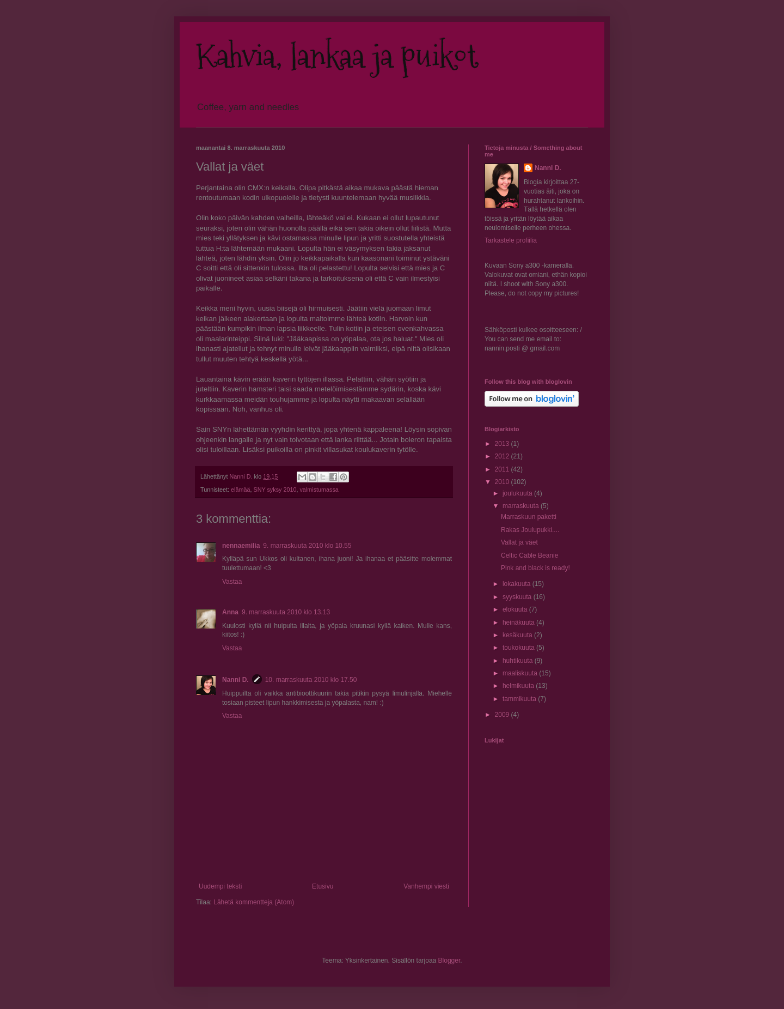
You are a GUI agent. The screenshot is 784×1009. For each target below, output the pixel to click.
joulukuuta (518, 493)
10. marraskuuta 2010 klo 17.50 (311, 680)
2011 (503, 469)
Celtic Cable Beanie (529, 555)
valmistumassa (318, 489)
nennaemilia (241, 545)
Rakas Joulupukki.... (530, 530)
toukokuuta (519, 647)
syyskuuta (518, 597)
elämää (240, 489)
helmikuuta (519, 686)
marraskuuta (522, 506)
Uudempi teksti (220, 886)
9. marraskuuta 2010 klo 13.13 (286, 612)
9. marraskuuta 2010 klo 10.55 (307, 545)
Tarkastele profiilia (511, 240)
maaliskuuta (521, 673)
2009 (503, 714)
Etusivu (322, 886)
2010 (503, 482)
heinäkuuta (519, 622)
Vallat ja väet (519, 542)
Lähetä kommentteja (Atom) (253, 902)
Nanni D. (235, 680)
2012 (503, 456)
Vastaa (232, 581)
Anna (230, 612)
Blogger (449, 960)
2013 (503, 444)
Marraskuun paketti (528, 517)
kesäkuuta (518, 635)
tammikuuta (520, 699)
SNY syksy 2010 (274, 489)
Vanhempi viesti (426, 886)
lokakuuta (517, 584)
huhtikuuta (519, 660)
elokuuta (516, 609)
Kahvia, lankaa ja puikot (337, 56)
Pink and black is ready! (535, 568)
